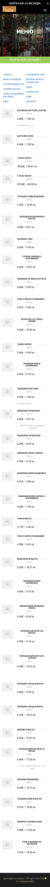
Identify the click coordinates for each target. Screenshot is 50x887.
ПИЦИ (29, 89)
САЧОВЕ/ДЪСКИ (11, 91)
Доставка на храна (13, 878)
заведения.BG (26, 881)
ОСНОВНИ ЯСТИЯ (35, 77)
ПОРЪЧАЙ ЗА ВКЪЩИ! (25, 3)
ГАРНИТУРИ (32, 94)
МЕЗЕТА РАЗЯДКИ (12, 81)
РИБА (6, 103)
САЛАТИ (7, 77)
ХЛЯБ (29, 98)
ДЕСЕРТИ (31, 103)
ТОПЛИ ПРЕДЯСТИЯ (13, 86)
